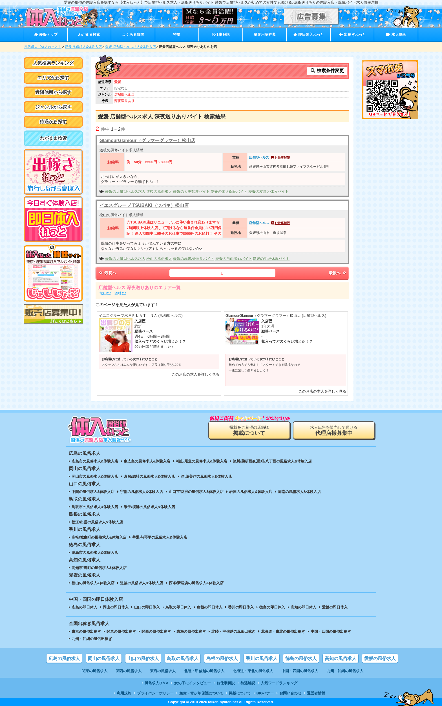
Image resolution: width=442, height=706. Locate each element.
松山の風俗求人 (159, 258)
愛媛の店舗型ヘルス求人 (125, 191)
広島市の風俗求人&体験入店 (95, 461)
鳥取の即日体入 (178, 607)
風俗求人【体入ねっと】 (42, 47)
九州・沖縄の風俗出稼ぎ (92, 639)
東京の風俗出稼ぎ (86, 631)
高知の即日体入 (303, 607)
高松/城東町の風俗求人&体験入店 (99, 537)
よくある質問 (133, 34)
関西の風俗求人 (129, 671)
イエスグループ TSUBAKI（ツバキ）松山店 (144, 205)
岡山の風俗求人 (104, 658)
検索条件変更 (327, 70)
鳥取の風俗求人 (182, 658)
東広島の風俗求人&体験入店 (147, 461)
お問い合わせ (290, 693)
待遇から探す (53, 121)
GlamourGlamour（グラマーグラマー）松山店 (147, 140)
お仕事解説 (220, 34)
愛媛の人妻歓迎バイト (191, 191)
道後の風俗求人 (159, 191)
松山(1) (105, 293)
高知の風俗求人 (340, 658)
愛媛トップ (46, 34)
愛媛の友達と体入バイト (268, 191)
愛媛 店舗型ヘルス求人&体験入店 (130, 47)
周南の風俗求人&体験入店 (299, 492)
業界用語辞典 (265, 34)
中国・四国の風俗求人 (300, 671)
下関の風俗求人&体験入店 (93, 492)
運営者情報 (316, 693)
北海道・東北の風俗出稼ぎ (283, 631)
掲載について (240, 693)
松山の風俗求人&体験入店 (93, 583)
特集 (176, 34)
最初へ (107, 273)
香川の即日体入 (241, 607)
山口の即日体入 (147, 607)
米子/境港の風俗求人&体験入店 (149, 507)
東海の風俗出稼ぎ (191, 631)
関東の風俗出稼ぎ (121, 631)
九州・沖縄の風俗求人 (345, 671)
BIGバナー (265, 693)
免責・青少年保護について (201, 693)
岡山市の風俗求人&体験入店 (95, 476)
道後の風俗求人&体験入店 (141, 583)
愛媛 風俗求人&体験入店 (83, 47)
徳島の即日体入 (272, 607)
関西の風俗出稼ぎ (156, 631)
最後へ (338, 273)
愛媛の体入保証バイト (229, 191)
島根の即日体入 (209, 607)
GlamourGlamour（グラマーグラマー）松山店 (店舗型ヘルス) (276, 315)
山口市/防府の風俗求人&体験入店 (196, 492)
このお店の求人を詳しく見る (195, 374)
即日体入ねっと (308, 34)
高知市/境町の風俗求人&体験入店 (99, 568)
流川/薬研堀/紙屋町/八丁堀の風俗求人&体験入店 (272, 461)
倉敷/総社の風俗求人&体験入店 (149, 476)
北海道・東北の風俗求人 (253, 671)
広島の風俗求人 (64, 658)
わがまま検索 (89, 34)
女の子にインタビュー (192, 683)
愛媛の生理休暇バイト (271, 258)
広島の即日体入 (84, 607)
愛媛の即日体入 (335, 607)
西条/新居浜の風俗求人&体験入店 (196, 583)
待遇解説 (247, 683)
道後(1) (120, 293)
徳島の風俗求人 (301, 658)
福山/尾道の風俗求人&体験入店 (201, 461)
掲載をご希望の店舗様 (249, 430)
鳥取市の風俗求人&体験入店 (95, 507)
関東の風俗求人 (94, 671)
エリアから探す (53, 77)
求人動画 (396, 34)
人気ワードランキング (279, 683)
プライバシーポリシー (155, 693)
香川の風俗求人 (261, 658)
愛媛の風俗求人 (380, 658)
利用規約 (124, 693)
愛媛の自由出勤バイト (233, 258)
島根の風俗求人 (222, 658)
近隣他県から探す (53, 92)
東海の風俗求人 (163, 671)
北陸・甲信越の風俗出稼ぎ (233, 631)
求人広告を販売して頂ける (334, 430)
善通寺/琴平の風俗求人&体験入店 (159, 537)
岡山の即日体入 (116, 607)
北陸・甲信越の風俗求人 (204, 671)
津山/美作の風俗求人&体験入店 (206, 476)
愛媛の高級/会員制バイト (194, 258)
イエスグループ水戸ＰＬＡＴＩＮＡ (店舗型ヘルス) (141, 315)
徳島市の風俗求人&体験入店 (95, 552)
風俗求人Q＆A (156, 683)
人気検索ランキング (53, 63)
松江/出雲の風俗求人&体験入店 (97, 522)
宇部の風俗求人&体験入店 (141, 492)
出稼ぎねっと (352, 34)
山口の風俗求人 (143, 658)
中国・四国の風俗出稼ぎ (331, 631)
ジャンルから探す (53, 107)
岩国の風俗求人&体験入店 (250, 492)
